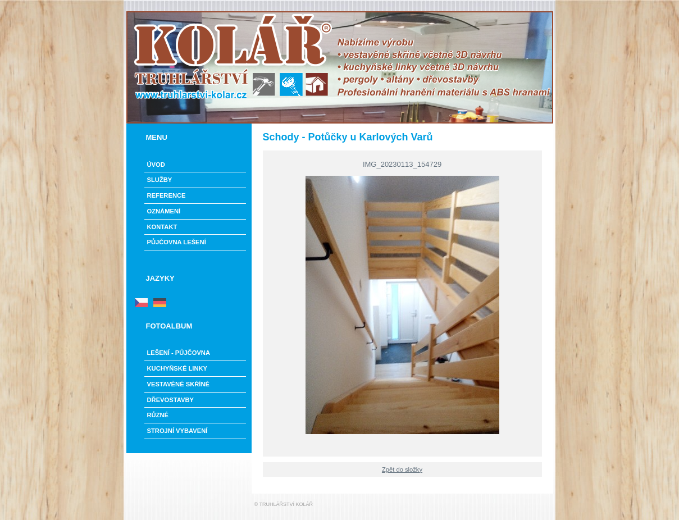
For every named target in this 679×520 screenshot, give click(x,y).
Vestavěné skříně (178, 384)
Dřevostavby (170, 399)
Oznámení (164, 211)
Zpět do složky (402, 469)
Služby (159, 179)
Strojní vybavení (177, 430)
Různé (158, 415)
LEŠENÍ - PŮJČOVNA (179, 352)
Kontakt (162, 226)
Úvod (156, 164)
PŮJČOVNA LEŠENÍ (176, 242)
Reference (166, 195)
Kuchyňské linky (177, 368)
